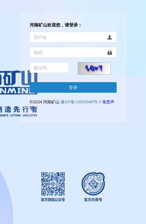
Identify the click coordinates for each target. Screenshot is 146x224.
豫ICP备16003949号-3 (81, 102)
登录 (73, 87)
